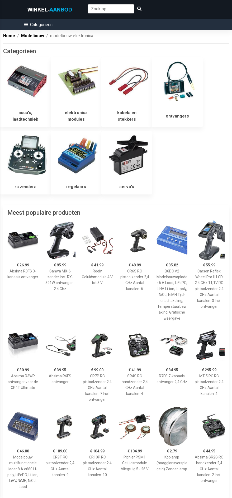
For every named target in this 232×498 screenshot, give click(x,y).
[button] (38, 24)
